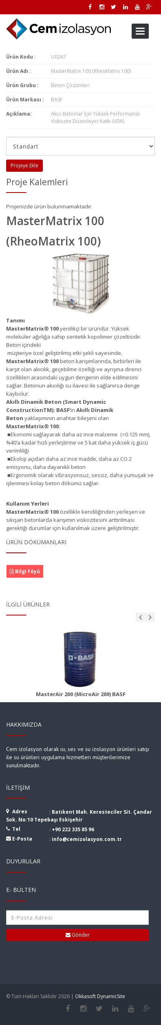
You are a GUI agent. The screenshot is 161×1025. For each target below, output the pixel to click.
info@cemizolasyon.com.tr (87, 839)
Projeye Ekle (24, 165)
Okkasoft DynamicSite (100, 996)
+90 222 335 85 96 (73, 829)
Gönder (78, 934)
